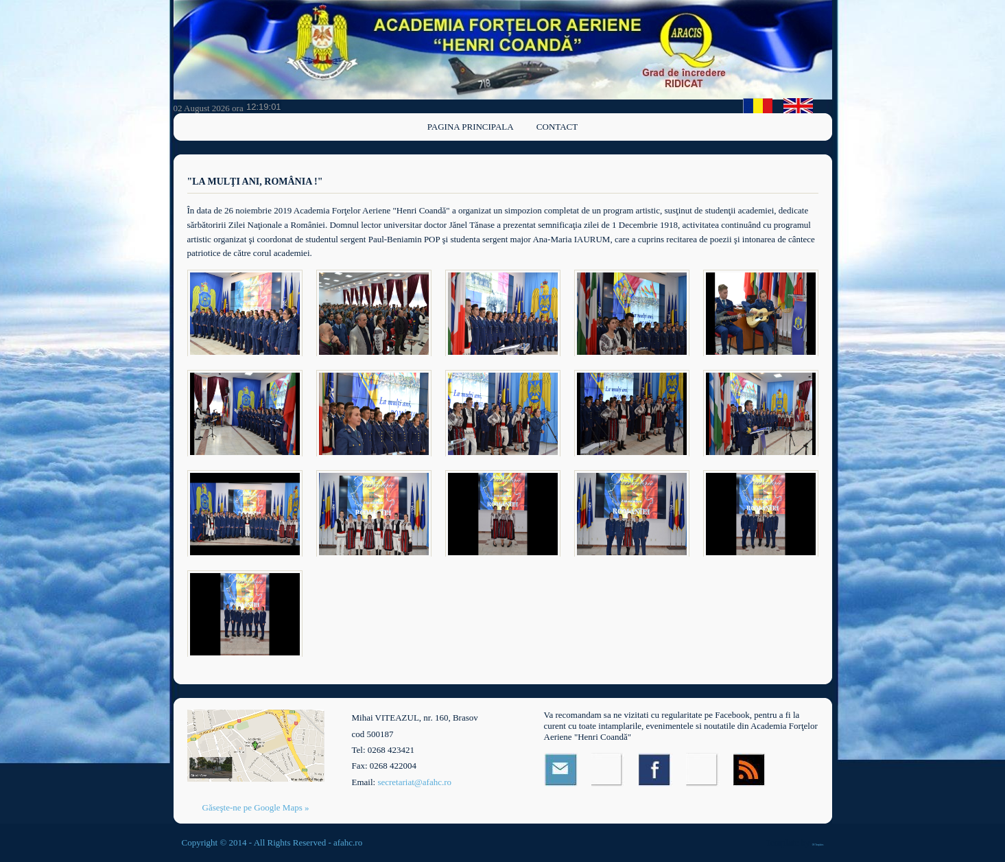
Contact (557, 126)
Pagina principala (470, 126)
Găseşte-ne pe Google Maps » (255, 807)
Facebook (655, 770)
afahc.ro (347, 842)
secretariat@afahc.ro (414, 782)
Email (561, 770)
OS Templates (818, 844)
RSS (750, 770)
